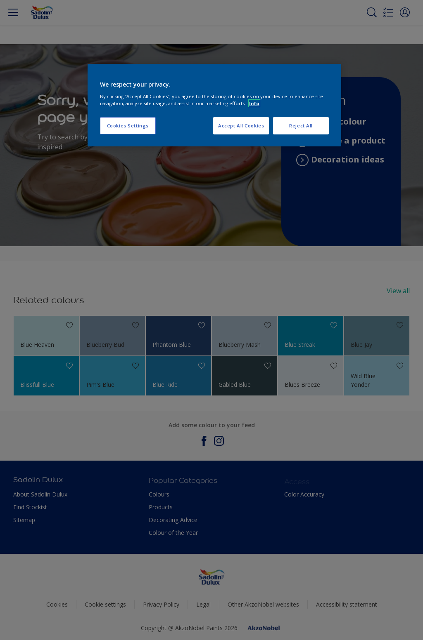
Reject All (301, 125)
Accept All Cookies (241, 125)
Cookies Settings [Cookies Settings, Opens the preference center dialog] (128, 125)
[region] (214, 105)
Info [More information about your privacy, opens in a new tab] (254, 103)
